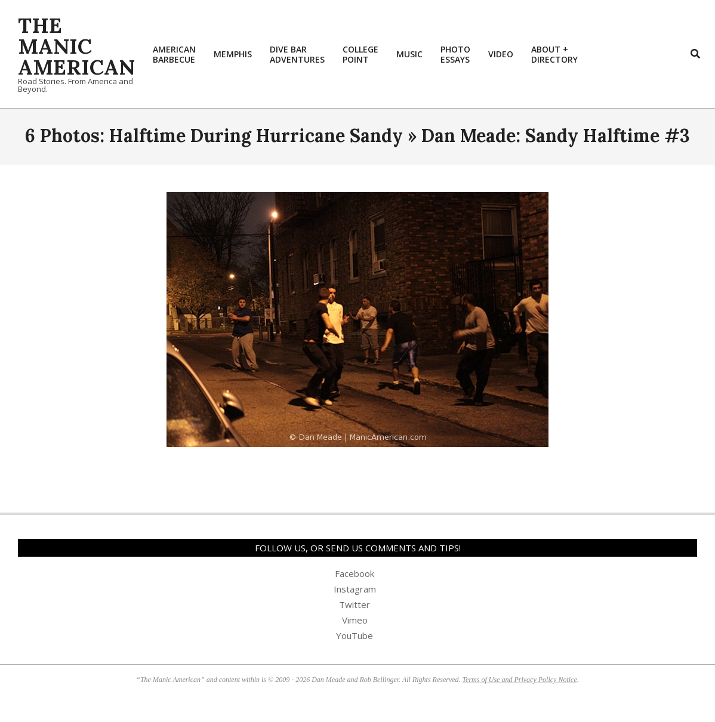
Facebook (354, 573)
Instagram (355, 589)
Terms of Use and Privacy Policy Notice (520, 679)
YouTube (354, 635)
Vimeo (355, 620)
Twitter (354, 604)
